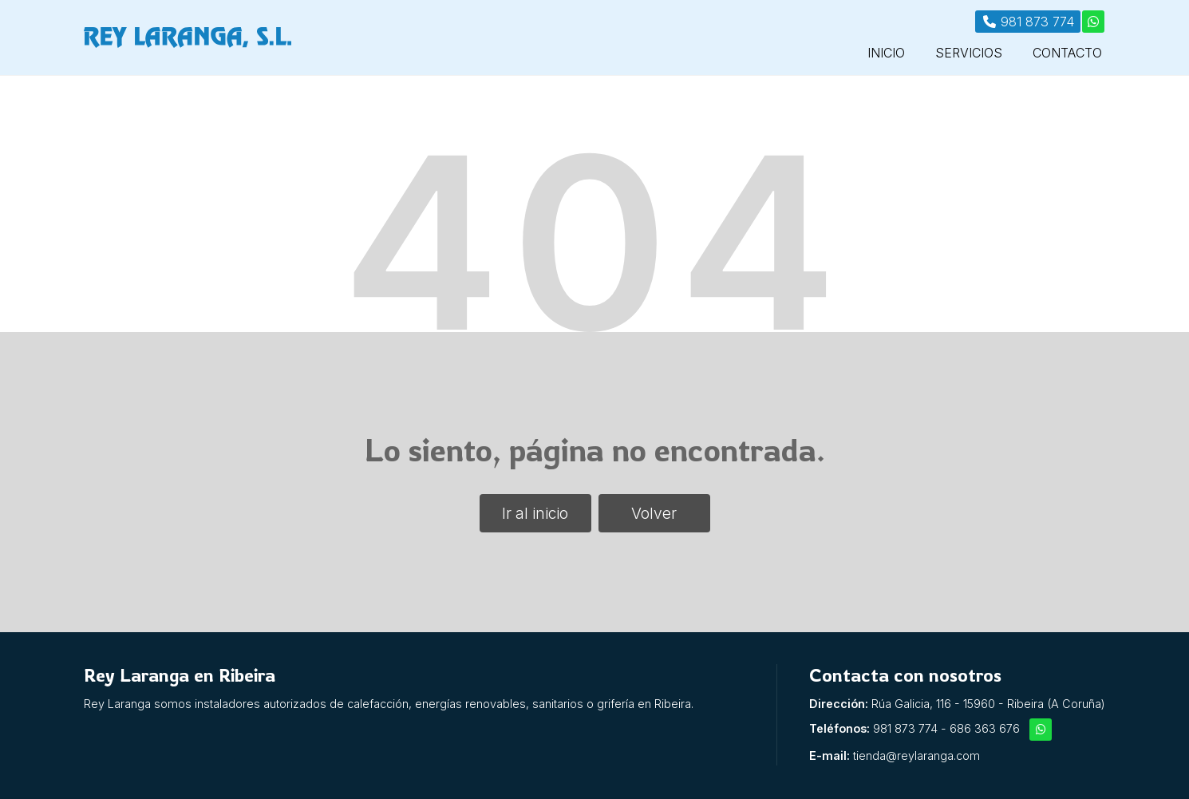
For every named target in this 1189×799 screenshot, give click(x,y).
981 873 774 (905, 728)
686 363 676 (985, 728)
